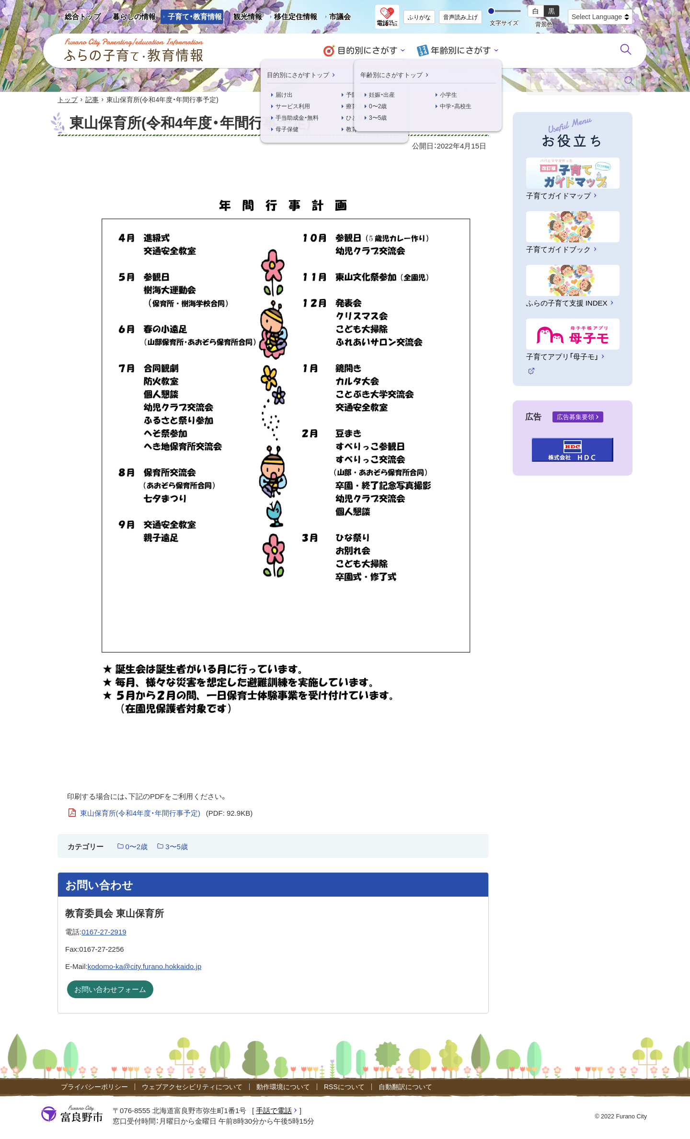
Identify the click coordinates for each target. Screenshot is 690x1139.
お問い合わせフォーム (110, 990)
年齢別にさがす (459, 50)
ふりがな (419, 17)
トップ (68, 99)
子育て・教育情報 (195, 16)
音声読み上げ (460, 17)
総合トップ (83, 16)
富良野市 (72, 1114)
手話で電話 (274, 1110)
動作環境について (283, 1087)
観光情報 (244, 18)
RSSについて (344, 1087)
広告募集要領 (575, 417)
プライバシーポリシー (94, 1087)
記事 (92, 99)
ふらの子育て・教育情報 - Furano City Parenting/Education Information (134, 50)
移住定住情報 (292, 18)
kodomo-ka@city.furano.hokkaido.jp (145, 967)
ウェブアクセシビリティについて (192, 1087)
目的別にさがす (369, 50)
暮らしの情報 (134, 16)
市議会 (340, 16)
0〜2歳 (137, 847)
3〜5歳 (176, 847)
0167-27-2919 (103, 932)
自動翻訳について (405, 1087)
